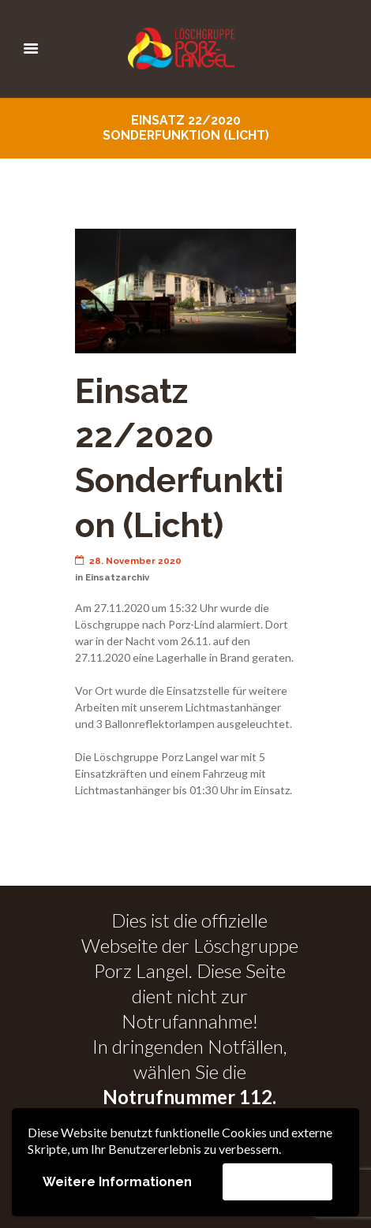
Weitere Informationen (117, 1181)
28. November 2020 (128, 560)
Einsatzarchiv (117, 577)
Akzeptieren (277, 1181)
